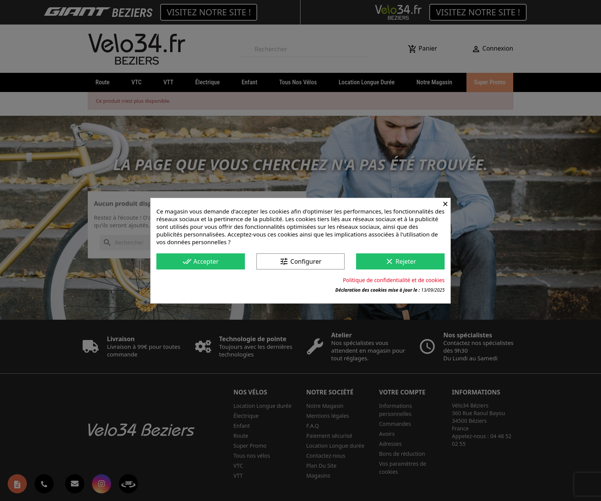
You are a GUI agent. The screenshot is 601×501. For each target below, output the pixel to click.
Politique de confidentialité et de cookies (394, 280)
